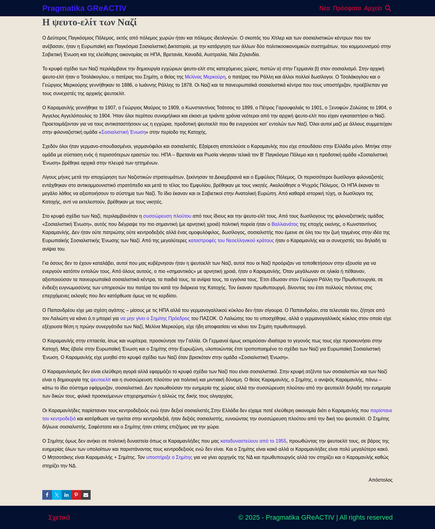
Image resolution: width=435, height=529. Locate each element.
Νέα (324, 8)
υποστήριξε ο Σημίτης (169, 457)
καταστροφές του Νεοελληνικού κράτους (231, 240)
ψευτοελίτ (100, 379)
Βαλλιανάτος (285, 224)
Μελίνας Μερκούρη (205, 76)
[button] (388, 8)
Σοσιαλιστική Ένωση (124, 132)
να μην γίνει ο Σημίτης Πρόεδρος (155, 318)
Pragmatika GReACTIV (84, 8)
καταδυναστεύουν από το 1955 (253, 441)
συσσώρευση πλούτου (167, 216)
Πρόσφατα (347, 8)
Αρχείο (373, 8)
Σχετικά (59, 517)
